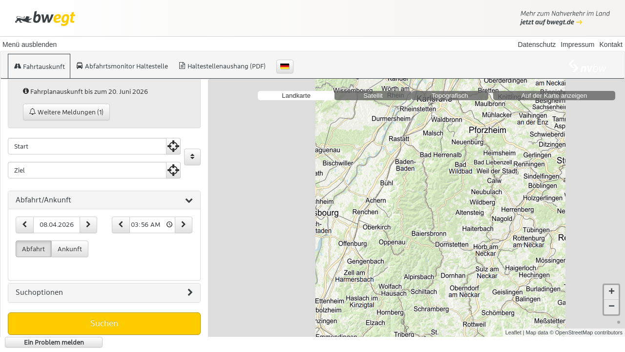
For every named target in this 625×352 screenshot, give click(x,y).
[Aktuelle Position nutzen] (173, 146)
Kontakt (611, 44)
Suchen (104, 323)
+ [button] (611, 292)
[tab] (104, 200)
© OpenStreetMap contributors (586, 332)
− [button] (611, 307)
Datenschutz (537, 44)
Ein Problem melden (54, 342)
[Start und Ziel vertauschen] (192, 157)
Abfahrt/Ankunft (104, 200)
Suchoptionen (104, 292)
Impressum (577, 44)
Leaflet (513, 332)
